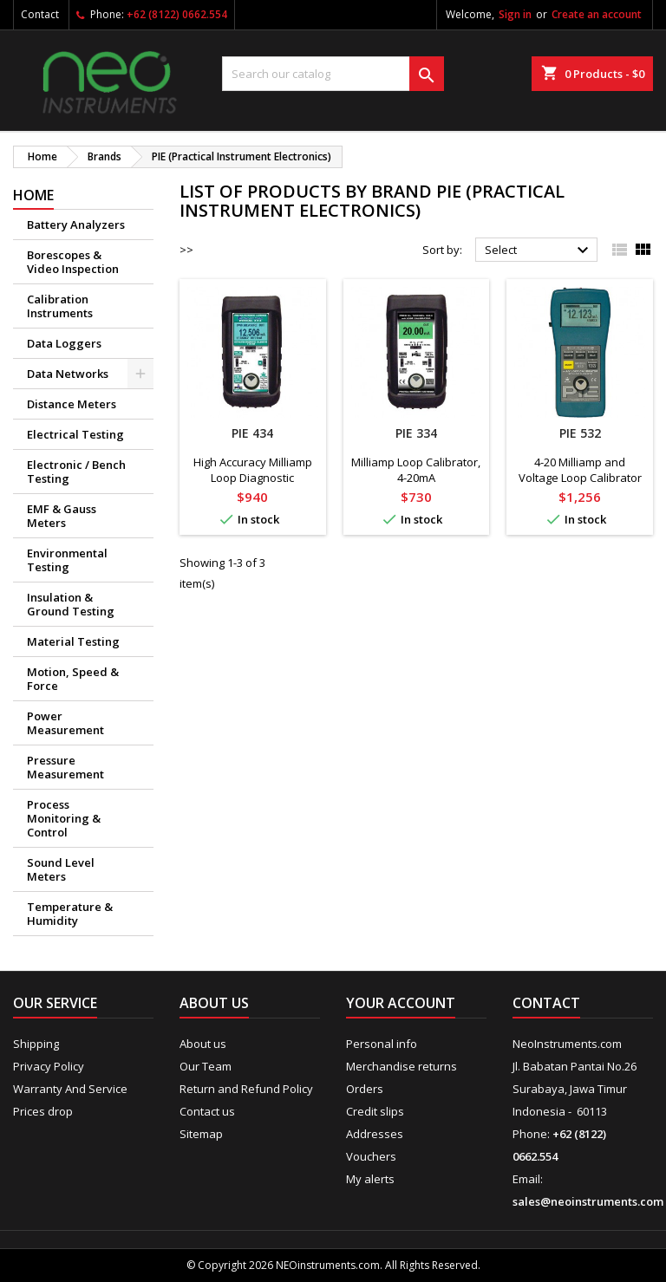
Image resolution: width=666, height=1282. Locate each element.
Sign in (515, 14)
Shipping (36, 1043)
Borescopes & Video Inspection (73, 262)
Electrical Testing (75, 434)
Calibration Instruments (60, 306)
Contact (40, 14)
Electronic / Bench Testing (76, 471)
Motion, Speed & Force (73, 678)
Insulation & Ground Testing (70, 604)
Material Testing (73, 641)
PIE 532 (580, 433)
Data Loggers (64, 343)
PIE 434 (252, 433)
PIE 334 (416, 433)
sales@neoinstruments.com (588, 1201)
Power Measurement (65, 723)
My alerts (370, 1179)
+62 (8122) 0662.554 (177, 14)
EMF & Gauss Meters (61, 515)
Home (33, 195)
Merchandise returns (401, 1066)
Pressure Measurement (65, 767)
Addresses (374, 1134)
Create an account (597, 14)
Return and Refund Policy (246, 1089)
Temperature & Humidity (70, 913)
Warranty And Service (70, 1089)
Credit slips (375, 1111)
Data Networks (67, 373)
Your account (400, 1002)
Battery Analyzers (76, 224)
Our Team (206, 1066)
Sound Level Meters (61, 869)
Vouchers (371, 1156)
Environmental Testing (67, 560)
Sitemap (201, 1134)
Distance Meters (71, 404)
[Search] (333, 73)
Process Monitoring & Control (64, 818)
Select (539, 250)
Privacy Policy (48, 1066)
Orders (364, 1089)
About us (203, 1043)
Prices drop (43, 1111)
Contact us (207, 1111)
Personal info (381, 1043)
